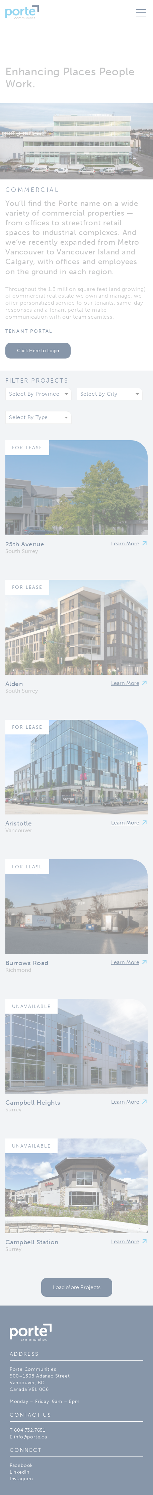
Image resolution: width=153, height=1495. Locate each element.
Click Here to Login (38, 350)
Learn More (125, 543)
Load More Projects (76, 1287)
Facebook (21, 1465)
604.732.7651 (30, 1430)
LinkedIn (19, 1472)
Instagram (21, 1479)
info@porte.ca (30, 1437)
